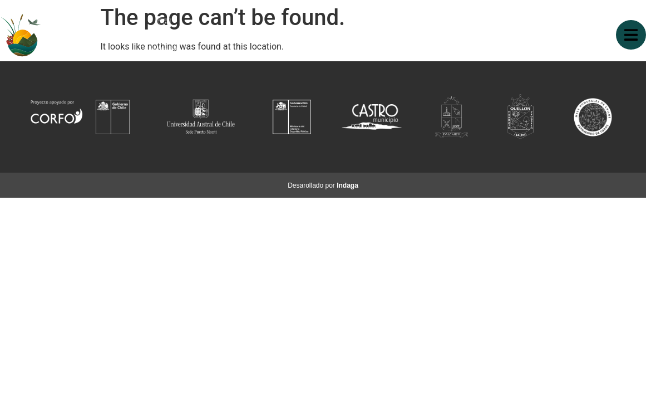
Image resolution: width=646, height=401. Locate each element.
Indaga (347, 185)
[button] (631, 35)
